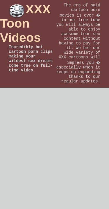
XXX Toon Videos (25, 23)
